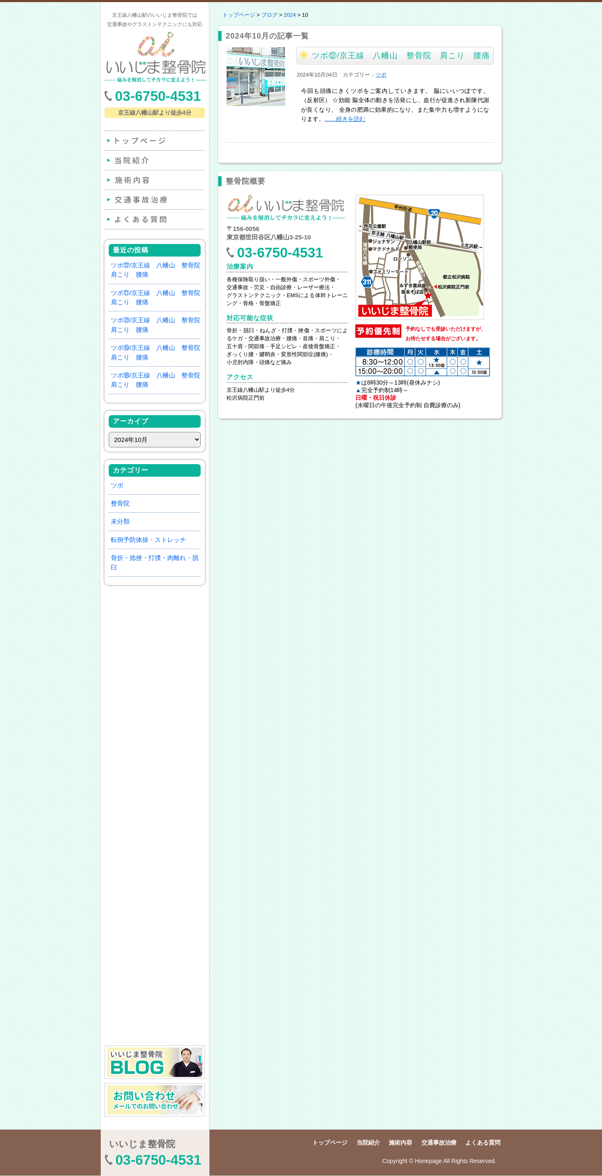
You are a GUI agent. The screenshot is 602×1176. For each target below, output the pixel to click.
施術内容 (154, 180)
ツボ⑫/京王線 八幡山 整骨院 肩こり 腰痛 (401, 55)
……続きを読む (344, 119)
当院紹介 (154, 160)
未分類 (120, 521)
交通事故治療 (154, 199)
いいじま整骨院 (142, 1144)
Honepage (428, 1161)
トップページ (154, 140)
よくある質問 (154, 219)
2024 (290, 15)
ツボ (117, 485)
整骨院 (120, 503)
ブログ (269, 15)
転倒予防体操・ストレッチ (148, 539)
